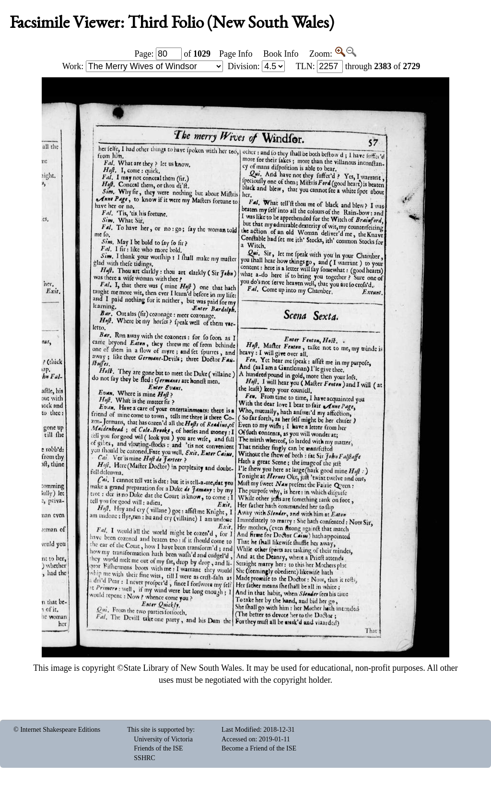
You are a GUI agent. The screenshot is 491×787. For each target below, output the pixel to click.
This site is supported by (160, 729)
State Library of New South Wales (183, 668)
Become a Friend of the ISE (259, 748)
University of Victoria (163, 739)
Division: (256, 66)
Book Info (281, 54)
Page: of (173, 54)
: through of (358, 66)
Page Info (235, 54)
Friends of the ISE (158, 748)
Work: (142, 66)
